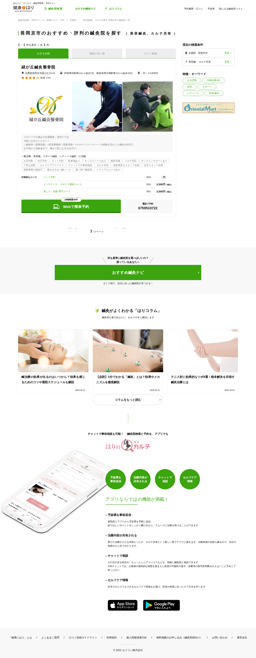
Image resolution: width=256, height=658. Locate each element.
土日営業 (192, 80)
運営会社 (242, 637)
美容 (189, 86)
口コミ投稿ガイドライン (83, 637)
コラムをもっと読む (128, 399)
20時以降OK (213, 80)
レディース (193, 93)
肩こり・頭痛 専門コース (56, 191)
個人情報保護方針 (136, 637)
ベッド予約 (49, 177)
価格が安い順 (97, 53)
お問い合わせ (219, 637)
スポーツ (207, 86)
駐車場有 (214, 93)
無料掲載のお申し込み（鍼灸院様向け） (179, 637)
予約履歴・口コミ (193, 8)
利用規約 (112, 637)
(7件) (48, 78)
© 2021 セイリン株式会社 (128, 650)
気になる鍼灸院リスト (231, 8)
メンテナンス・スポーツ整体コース (62, 184)
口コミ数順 (150, 53)
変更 (227, 53)
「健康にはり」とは (20, 637)
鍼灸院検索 (55, 8)
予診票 (211, 8)
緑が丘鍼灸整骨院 (38, 67)
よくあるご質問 (50, 637)
